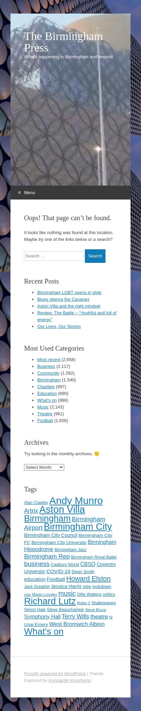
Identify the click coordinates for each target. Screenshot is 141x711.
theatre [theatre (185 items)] (99, 616)
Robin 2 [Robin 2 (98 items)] (83, 603)
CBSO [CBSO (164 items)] (87, 564)
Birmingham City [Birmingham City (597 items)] (78, 526)
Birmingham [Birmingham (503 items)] (47, 518)
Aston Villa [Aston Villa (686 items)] (62, 509)
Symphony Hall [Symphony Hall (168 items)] (42, 616)
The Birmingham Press (63, 42)
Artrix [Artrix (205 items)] (31, 510)
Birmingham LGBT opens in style (69, 292)
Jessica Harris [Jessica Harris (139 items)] (66, 586)
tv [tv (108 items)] (110, 617)
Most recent (48, 359)
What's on (46, 400)
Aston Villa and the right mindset (68, 306)
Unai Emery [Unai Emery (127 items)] (36, 624)
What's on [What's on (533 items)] (44, 631)
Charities (45, 386)
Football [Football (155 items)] (56, 579)
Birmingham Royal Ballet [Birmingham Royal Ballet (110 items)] (94, 557)
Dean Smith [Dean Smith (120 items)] (83, 571)
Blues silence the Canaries (63, 299)
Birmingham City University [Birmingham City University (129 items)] (59, 542)
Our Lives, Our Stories (59, 326)
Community (48, 373)
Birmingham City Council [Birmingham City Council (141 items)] (50, 535)
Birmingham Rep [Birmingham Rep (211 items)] (47, 556)
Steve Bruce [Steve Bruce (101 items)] (95, 610)
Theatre (44, 413)
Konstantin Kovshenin (70, 680)
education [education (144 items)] (34, 579)
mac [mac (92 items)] (27, 594)
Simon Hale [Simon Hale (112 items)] (35, 609)
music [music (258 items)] (67, 593)
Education (47, 393)
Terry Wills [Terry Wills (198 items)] (75, 616)
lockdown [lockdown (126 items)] (101, 586)
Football (45, 420)
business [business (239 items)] (37, 563)
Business (46, 366)
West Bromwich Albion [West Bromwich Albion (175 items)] (77, 624)
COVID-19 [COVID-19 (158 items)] (58, 571)
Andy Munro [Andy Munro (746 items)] (76, 500)
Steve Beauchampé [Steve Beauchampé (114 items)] (65, 609)
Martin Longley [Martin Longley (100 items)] (44, 594)
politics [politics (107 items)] (109, 594)
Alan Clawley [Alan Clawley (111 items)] (36, 502)
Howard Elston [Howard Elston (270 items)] (88, 578)
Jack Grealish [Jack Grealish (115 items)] (37, 586)
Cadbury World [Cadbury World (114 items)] (65, 564)
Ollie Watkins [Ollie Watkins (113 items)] (89, 594)
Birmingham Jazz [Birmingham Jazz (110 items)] (70, 549)
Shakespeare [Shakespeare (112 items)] (103, 603)
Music (43, 407)
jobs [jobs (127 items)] (87, 586)
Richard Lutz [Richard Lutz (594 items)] (50, 601)
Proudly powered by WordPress (55, 673)
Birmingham (49, 379)
